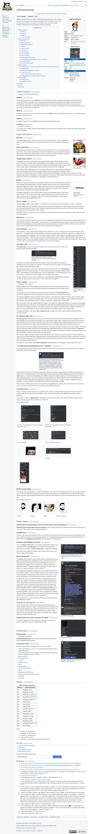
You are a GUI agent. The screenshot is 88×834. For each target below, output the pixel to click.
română (36, 16)
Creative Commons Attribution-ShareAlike (37, 825)
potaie (51, 374)
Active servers (33, 817)
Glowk (18, 350)
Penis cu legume (28, 284)
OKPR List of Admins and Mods (26, 745)
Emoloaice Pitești (22, 662)
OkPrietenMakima (22, 666)
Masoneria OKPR (22, 656)
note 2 (35, 696)
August (50, 574)
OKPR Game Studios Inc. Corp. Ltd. (27, 648)
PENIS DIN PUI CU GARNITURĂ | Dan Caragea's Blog (35, 779)
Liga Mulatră (27, 126)
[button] (79, 188)
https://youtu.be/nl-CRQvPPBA (29, 775)
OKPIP (20, 670)
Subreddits (26, 817)
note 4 (32, 708)
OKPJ (19, 664)
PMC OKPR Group (23, 658)
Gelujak (32, 292)
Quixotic (72, 35)
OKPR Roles (21, 747)
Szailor (81, 376)
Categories (20, 817)
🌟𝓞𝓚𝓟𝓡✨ (21, 660)
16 (46, 594)
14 (29, 572)
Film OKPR (21, 676)
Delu (71, 80)
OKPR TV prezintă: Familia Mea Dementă (29, 674)
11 (54, 360)
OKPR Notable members (24, 749)
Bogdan (18, 248)
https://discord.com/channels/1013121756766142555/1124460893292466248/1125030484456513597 (47, 765)
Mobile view (39, 830)
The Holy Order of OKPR (24, 668)
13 (44, 567)
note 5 (35, 722)
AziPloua (77, 35)
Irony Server (30, 19)
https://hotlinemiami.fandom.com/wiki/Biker (32, 767)
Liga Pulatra (21, 678)
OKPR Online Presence (24, 751)
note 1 (35, 694)
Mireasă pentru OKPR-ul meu (25, 672)
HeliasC (59, 233)
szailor (69, 233)
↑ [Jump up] (20, 731)
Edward (23, 194)
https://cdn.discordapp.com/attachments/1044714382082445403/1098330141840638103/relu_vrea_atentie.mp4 (49, 769)
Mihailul (45, 173)
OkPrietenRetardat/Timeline (31, 94)
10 (36, 349)
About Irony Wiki (26, 830)
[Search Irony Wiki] (78, 5)
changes (47, 13)
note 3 (34, 698)
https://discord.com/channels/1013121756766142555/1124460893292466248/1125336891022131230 (47, 763)
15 (53, 585)
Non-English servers (44, 817)
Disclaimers (33, 830)
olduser (45, 374)
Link (46, 773)
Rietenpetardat (28, 636)
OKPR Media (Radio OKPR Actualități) (28, 652)
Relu (71, 69)
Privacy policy (19, 830)
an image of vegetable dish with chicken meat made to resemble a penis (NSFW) (50, 294)
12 (27, 565)
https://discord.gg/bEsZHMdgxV (77, 63)
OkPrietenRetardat (55, 817)
